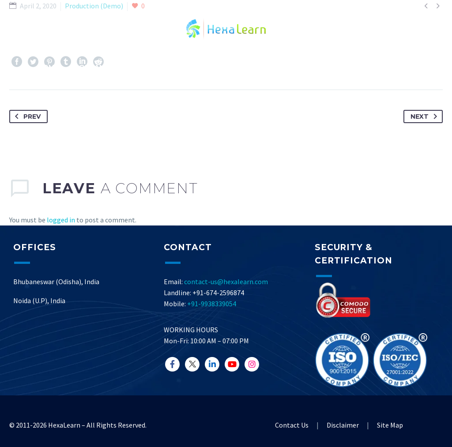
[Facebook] (172, 364)
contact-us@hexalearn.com (226, 281)
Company (91, 67)
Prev (26, 116)
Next (426, 116)
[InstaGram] (212, 364)
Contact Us (324, 67)
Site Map (390, 425)
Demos (185, 67)
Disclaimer (343, 425)
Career (376, 67)
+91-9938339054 (211, 303)
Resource (267, 67)
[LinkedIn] (192, 364)
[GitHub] (232, 364)
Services (140, 67)
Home (48, 67)
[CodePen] (252, 364)
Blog (223, 67)
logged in (61, 219)
